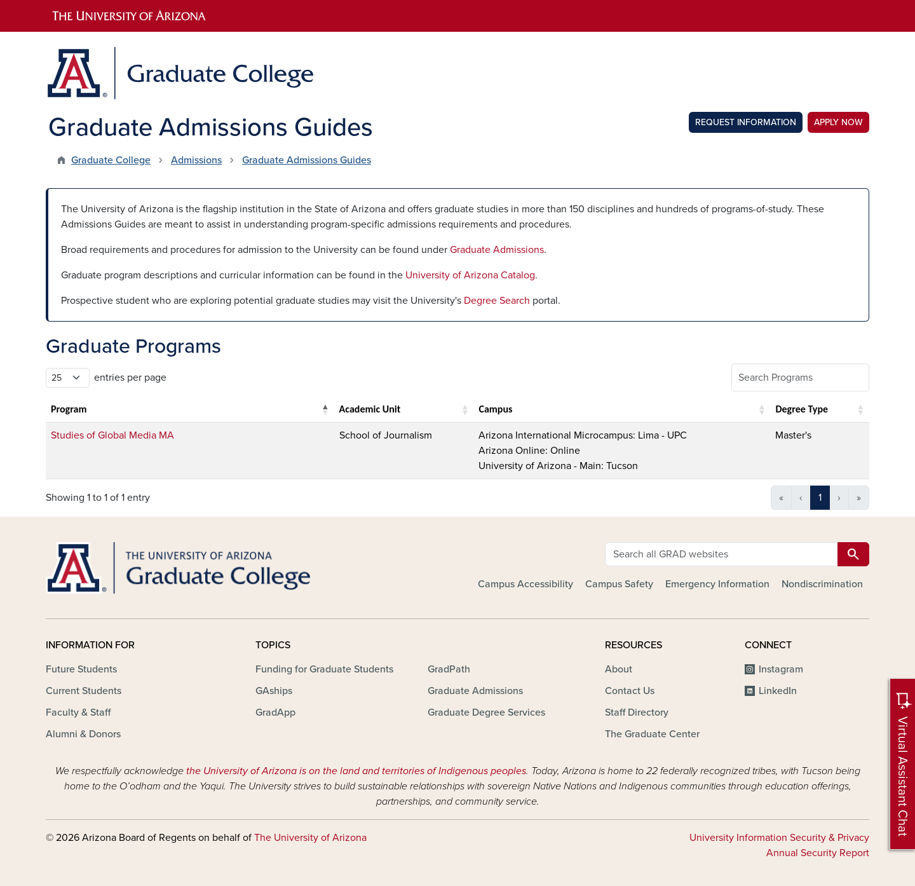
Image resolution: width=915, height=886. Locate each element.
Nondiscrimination (822, 584)
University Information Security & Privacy (779, 837)
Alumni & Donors (83, 734)
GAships (273, 691)
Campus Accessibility (525, 584)
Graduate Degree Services (486, 712)
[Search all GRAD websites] (721, 554)
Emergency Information (717, 584)
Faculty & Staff (78, 712)
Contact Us (629, 691)
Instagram (781, 669)
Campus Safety (619, 584)
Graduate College (111, 160)
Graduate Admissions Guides (306, 160)
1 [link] (820, 497)
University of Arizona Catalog (470, 275)
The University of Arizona (310, 837)
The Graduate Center (652, 734)
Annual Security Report (817, 853)
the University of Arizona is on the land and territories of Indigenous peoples (356, 771)
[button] (325, 409)
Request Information (745, 122)
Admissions (196, 160)
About (618, 669)
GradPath (449, 669)
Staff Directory (636, 712)
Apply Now (838, 122)
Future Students (81, 669)
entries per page (130, 377)
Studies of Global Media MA (112, 435)
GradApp (275, 712)
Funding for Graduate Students (324, 669)
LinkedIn (778, 691)
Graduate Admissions (497, 249)
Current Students (83, 691)
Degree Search (497, 300)
